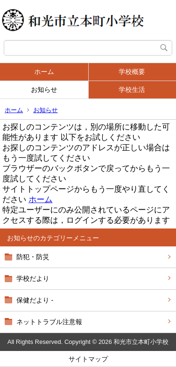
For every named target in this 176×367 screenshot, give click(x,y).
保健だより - (35, 300)
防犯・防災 (32, 257)
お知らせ (44, 89)
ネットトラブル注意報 (49, 322)
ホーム (44, 71)
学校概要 (132, 71)
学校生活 (132, 89)
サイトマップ (88, 359)
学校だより (32, 278)
